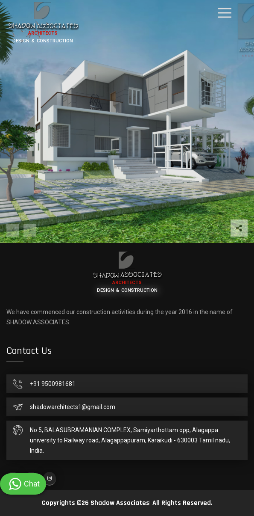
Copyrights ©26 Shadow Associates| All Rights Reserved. (127, 502)
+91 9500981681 (53, 383)
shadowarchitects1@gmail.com (72, 406)
